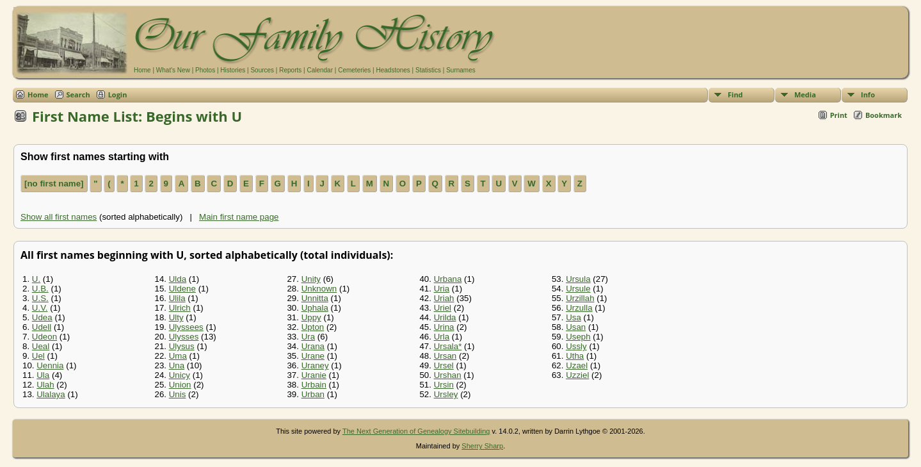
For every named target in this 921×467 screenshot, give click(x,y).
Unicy (179, 375)
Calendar (320, 70)
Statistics (428, 70)
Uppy (311, 317)
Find (735, 94)
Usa (573, 317)
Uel (38, 356)
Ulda (177, 279)
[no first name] (54, 183)
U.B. (40, 288)
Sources (262, 70)
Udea (42, 317)
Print (838, 115)
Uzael (577, 365)
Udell (41, 327)
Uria (441, 288)
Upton (312, 327)
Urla (441, 336)
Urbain (313, 384)
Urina (444, 327)
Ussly (576, 346)
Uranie (313, 375)
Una (176, 365)
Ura (308, 336)
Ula (42, 375)
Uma (178, 356)
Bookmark (883, 115)
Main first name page (238, 217)
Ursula (578, 279)
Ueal (40, 346)
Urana (312, 346)
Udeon (44, 336)
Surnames (461, 70)
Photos (205, 70)
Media (805, 94)
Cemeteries (354, 70)
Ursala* (448, 346)
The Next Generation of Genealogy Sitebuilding (416, 431)
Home (142, 70)
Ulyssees (186, 327)
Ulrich (180, 308)
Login (117, 94)
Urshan (447, 375)
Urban (312, 394)
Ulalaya (50, 394)
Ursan (445, 356)
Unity (311, 279)
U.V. (40, 308)
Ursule (578, 288)
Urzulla (579, 308)
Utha (575, 356)
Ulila (177, 298)
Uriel (442, 308)
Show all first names (58, 217)
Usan (576, 327)
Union (180, 384)
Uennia (49, 365)
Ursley (446, 394)
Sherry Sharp (482, 446)
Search (78, 94)
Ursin (444, 384)
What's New (173, 70)
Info (868, 94)
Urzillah (580, 298)
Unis (177, 394)
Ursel (444, 365)
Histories (232, 70)
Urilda (445, 317)
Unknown (319, 288)
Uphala (314, 308)
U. (36, 279)
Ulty (176, 317)
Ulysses (184, 336)
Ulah (45, 384)
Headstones (393, 70)
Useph (578, 336)
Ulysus (182, 346)
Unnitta (314, 298)
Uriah (444, 298)
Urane (312, 356)
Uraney (315, 365)
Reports (290, 70)
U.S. (40, 298)
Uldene (182, 288)
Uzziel (577, 375)
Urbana (448, 279)
